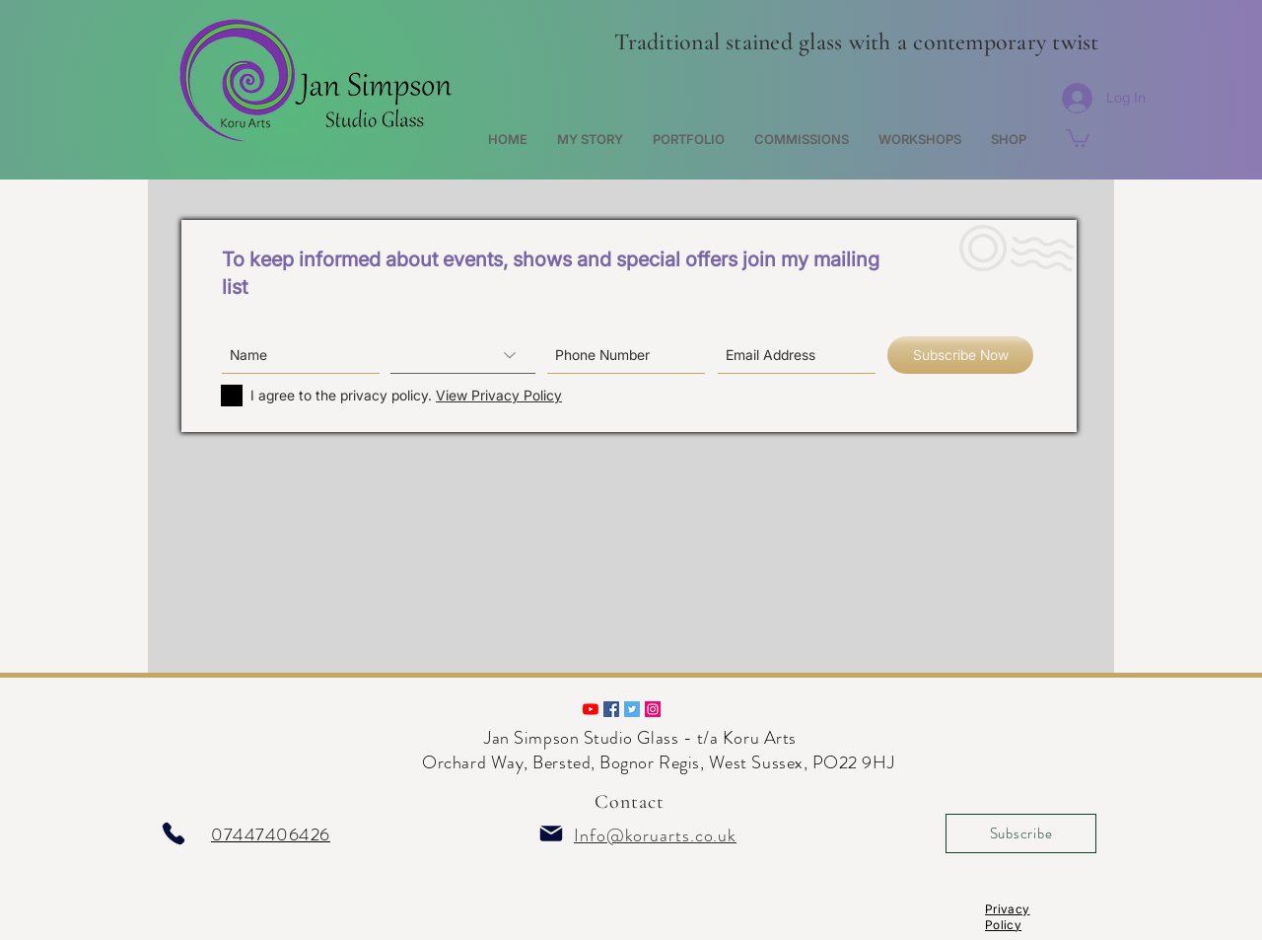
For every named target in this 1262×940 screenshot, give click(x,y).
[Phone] (173, 833)
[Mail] (551, 833)
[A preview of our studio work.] (590, 709)
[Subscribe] (1021, 833)
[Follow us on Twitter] (632, 709)
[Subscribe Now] (960, 355)
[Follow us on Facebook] (611, 709)
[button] (1077, 137)
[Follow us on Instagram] (653, 709)
